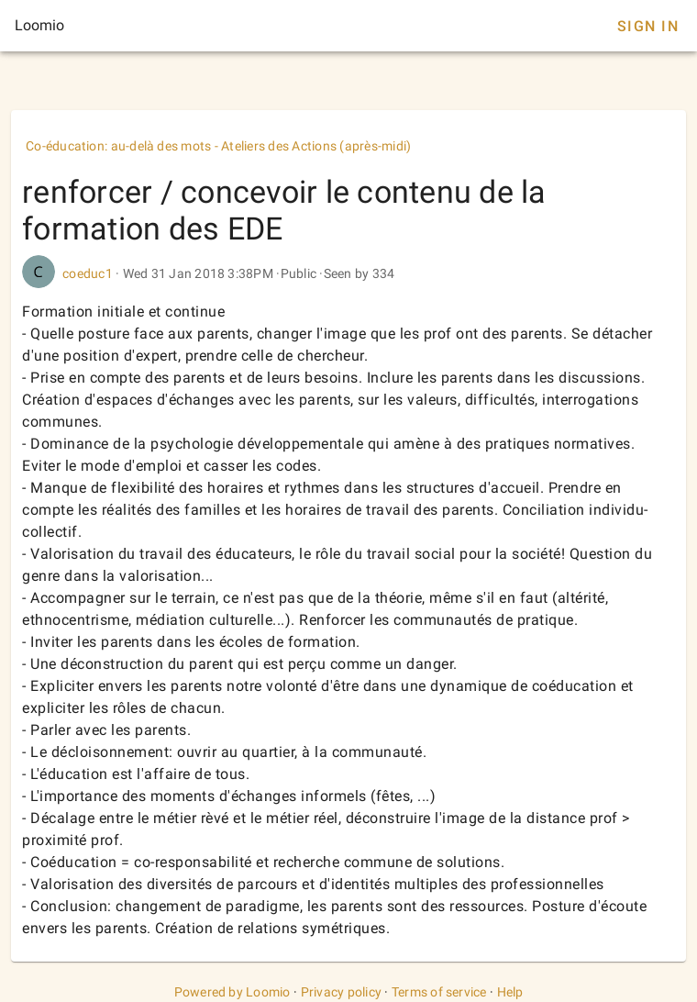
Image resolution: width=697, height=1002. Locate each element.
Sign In (648, 26)
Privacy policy (341, 992)
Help (510, 992)
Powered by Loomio (232, 992)
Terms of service (439, 992)
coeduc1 (87, 273)
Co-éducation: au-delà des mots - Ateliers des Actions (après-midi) (219, 146)
